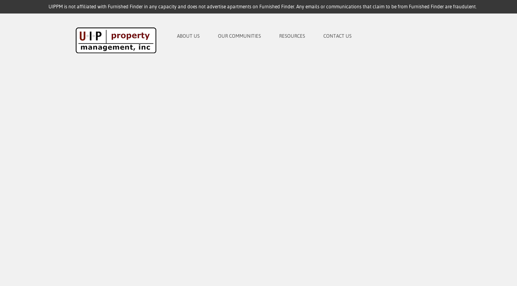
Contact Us (337, 36)
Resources (292, 36)
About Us (188, 36)
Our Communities (239, 36)
